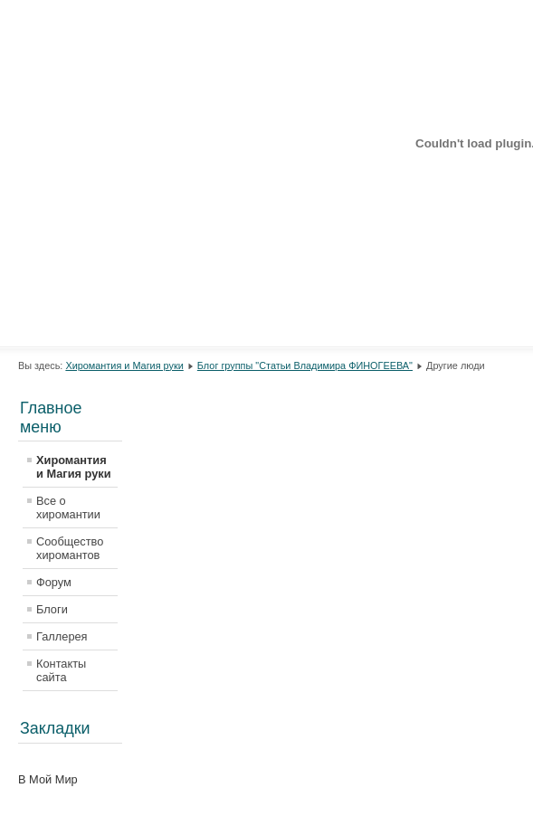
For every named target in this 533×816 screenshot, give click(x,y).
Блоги (52, 609)
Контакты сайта (61, 670)
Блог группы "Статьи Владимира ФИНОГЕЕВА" (305, 365)
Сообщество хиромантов (69, 548)
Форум (53, 582)
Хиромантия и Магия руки (124, 365)
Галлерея (62, 636)
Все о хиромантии (68, 507)
